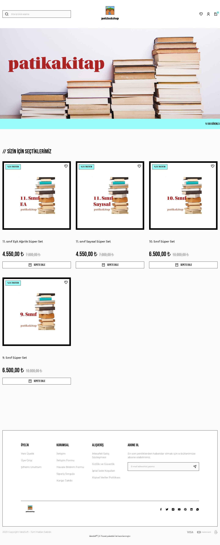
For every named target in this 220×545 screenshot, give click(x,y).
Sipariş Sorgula (66, 480)
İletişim (61, 460)
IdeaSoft (93, 542)
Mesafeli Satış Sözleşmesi (100, 462)
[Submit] (196, 473)
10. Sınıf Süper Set (162, 241)
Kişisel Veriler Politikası (106, 484)
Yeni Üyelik (27, 460)
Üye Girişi (26, 467)
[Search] (36, 14)
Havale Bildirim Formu (70, 473)
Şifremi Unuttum (31, 473)
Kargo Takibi (64, 487)
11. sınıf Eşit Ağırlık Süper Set (22, 241)
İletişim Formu (65, 467)
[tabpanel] (110, 73)
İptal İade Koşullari (103, 477)
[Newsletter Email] (163, 473)
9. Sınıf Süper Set (14, 361)
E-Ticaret (103, 543)
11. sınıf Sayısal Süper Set (93, 241)
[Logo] (110, 14)
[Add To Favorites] (66, 166)
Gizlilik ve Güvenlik (103, 470)
